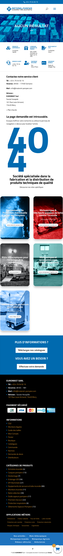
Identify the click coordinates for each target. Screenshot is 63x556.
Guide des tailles (14, 430)
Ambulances (39, 542)
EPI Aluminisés (14, 482)
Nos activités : (20, 536)
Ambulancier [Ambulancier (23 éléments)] (11, 518)
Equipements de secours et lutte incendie (24, 486)
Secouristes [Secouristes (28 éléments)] (25, 525)
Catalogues (12, 443)
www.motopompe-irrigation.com (48, 272)
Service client (16, 61)
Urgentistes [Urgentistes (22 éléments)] (35, 525)
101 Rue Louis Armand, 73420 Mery (22, 397)
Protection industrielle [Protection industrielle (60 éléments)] (44, 522)
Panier (10, 437)
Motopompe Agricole (41, 539)
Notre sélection (14, 493)
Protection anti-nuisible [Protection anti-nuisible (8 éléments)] (14, 522)
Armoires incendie (15, 469)
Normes (11, 450)
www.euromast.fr (15, 272)
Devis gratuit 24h (52, 47)
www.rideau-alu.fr (15, 317)
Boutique (11, 440)
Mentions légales (15, 426)
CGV (9, 423)
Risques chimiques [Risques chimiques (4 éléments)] (13, 525)
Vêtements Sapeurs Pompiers (20, 506)
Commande (12, 447)
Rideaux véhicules (23, 542)
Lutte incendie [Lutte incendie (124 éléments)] (46, 518)
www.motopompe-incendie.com (48, 225)
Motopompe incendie (19, 539)
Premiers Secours (15, 499)
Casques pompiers (15, 472)
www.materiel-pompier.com (15, 225)
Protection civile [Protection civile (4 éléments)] (30, 522)
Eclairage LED (13, 479)
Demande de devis (15, 454)
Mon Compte (13, 433)
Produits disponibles (16, 47)
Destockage (13, 475)
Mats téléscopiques (38, 536)
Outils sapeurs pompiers (18, 496)
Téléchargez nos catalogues (31, 350)
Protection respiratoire (17, 503)
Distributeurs (13, 457)
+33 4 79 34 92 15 (19, 384)
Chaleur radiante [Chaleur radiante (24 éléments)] (23, 518)
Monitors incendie (15, 489)
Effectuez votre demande (31, 366)
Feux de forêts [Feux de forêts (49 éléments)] (34, 518)
